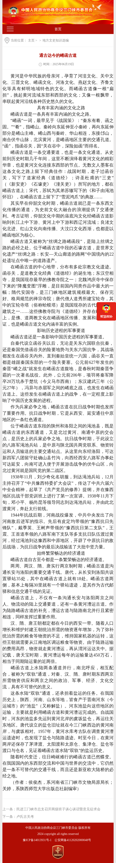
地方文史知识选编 (55, 40)
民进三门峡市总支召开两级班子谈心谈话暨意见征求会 (58, 809)
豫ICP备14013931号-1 (37, 840)
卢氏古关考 (25, 816)
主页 (31, 40)
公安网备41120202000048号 (72, 840)
